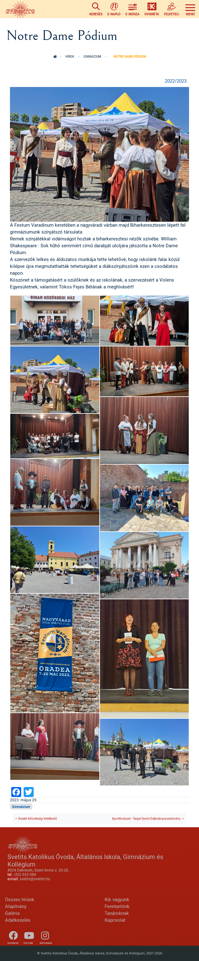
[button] (99, 154)
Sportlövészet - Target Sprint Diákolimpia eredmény (146, 818)
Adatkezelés (18, 920)
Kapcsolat (115, 920)
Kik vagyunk (117, 899)
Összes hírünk (19, 899)
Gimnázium (92, 56)
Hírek (69, 56)
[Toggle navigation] (190, 9)
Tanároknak (117, 913)
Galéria (12, 913)
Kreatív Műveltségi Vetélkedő (37, 818)
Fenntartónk (117, 906)
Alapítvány (15, 906)
